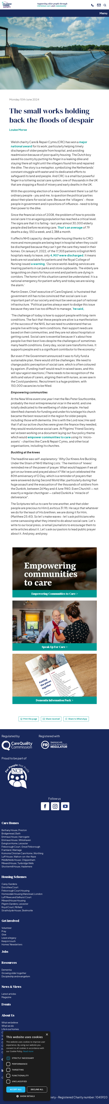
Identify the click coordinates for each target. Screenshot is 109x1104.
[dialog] (26, 1066)
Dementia (7, 969)
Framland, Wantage (12, 850)
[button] (26, 1096)
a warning (38, 264)
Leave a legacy (9, 937)
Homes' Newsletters (12, 944)
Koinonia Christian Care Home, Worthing (22, 853)
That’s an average (70, 227)
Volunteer (7, 927)
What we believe (10, 1022)
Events (6, 1004)
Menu (103, 13)
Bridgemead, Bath (11, 833)
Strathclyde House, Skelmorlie (17, 910)
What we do (8, 1025)
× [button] (47, 1034)
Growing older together (14, 973)
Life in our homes (10, 1029)
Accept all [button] (16, 1089)
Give (4, 934)
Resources (9, 962)
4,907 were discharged (66, 255)
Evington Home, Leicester (15, 843)
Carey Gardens (9, 884)
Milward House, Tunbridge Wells (18, 863)
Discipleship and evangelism (16, 976)
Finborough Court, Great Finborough (21, 846)
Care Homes (10, 823)
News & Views (11, 987)
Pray (4, 931)
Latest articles (9, 993)
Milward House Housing (13, 900)
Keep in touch (9, 941)
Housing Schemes (14, 877)
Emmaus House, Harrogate (15, 836)
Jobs (5, 951)
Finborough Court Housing (15, 890)
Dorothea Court (10, 887)
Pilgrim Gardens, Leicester (15, 903)
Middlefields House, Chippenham (18, 859)
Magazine (6, 997)
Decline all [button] (37, 1089)
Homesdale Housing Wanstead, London (22, 893)
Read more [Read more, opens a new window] (28, 1051)
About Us (8, 1015)
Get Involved (10, 921)
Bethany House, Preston (14, 830)
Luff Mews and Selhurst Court (16, 897)
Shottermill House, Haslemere (17, 866)
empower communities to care (49, 437)
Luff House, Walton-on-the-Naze (19, 856)
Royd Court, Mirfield (12, 907)
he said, (78, 308)
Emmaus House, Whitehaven (16, 840)
